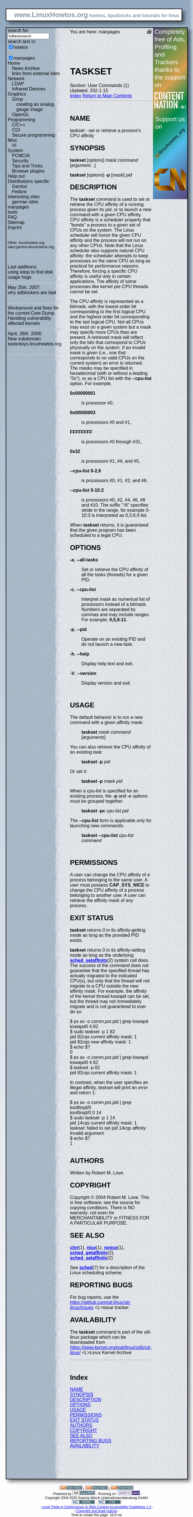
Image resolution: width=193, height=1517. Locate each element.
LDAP (18, 83)
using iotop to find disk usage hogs (30, 275)
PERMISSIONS (86, 1415)
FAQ (12, 217)
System (15, 150)
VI (14, 145)
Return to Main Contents (107, 95)
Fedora (19, 191)
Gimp (17, 99)
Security (20, 160)
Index (75, 95)
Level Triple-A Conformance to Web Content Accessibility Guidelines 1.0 (96, 1507)
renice (111, 1247)
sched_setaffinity (89, 960)
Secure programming (33, 135)
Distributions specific (28, 181)
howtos (20, 47)
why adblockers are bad (32, 292)
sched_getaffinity (89, 1252)
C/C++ (18, 124)
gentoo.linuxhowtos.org (35, 247)
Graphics (17, 94)
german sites (25, 201)
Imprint (15, 227)
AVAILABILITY (85, 1445)
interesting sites (23, 196)
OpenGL (20, 114)
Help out (16, 176)
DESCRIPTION (85, 1399)
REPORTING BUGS (91, 1440)
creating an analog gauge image (35, 107)
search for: (18, 30)
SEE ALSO (81, 1435)
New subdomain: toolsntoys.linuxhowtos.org (34, 341)
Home (14, 63)
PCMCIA (21, 155)
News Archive (26, 68)
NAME (76, 1389)
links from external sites (36, 73)
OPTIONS (80, 1404)
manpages (24, 58)
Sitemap (16, 222)
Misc (12, 140)
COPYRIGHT (83, 1430)
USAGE (78, 1409)
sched (86, 1267)
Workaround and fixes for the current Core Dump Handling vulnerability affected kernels (33, 316)
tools (12, 212)
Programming (21, 119)
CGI (16, 130)
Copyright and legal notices (96, 1511)
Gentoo (19, 186)
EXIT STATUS (84, 1420)
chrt (74, 1247)
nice (91, 1247)
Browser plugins (28, 171)
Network (16, 78)
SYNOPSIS (81, 1394)
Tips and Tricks (27, 165)
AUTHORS (81, 1425)
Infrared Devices (28, 88)
